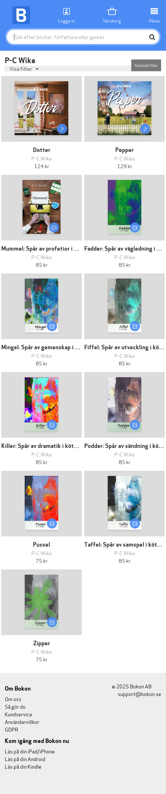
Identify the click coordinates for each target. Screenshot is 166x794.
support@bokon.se (136, 693)
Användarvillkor (22, 721)
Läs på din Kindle (23, 766)
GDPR (11, 729)
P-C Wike (41, 158)
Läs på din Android (25, 758)
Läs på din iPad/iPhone (30, 751)
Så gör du (15, 706)
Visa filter (21, 68)
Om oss (13, 698)
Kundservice (18, 714)
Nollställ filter (146, 65)
